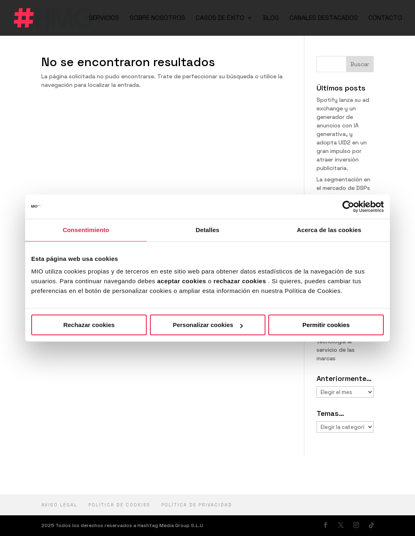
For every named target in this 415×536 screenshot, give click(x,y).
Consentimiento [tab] (86, 229)
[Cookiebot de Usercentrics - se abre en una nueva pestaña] (348, 206)
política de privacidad (196, 505)
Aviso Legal (59, 505)
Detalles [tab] (207, 229)
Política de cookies (119, 505)
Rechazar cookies (89, 324)
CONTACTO (385, 18)
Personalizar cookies (208, 324)
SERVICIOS (104, 18)
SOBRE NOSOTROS (157, 18)
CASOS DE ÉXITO (220, 18)
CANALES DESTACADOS (323, 18)
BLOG (271, 18)
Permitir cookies (326, 324)
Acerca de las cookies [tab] (329, 229)
